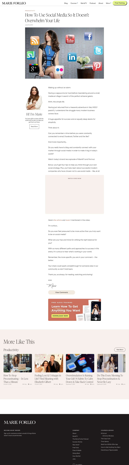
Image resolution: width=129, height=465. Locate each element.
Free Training (120, 3)
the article (58, 220)
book (68, 220)
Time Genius (105, 441)
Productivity (30, 10)
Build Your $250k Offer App (109, 444)
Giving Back (76, 453)
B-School (104, 433)
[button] (74, 3)
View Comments (61, 292)
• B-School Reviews (108, 436)
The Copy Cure (105, 438)
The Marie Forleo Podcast (81, 439)
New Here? (76, 445)
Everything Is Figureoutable (109, 450)
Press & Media (77, 450)
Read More (34, 126)
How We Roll (76, 456)
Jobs (74, 459)
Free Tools (76, 447)
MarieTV (75, 436)
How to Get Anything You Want (110, 447)
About (74, 433)
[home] (14, 2)
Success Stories (77, 442)
